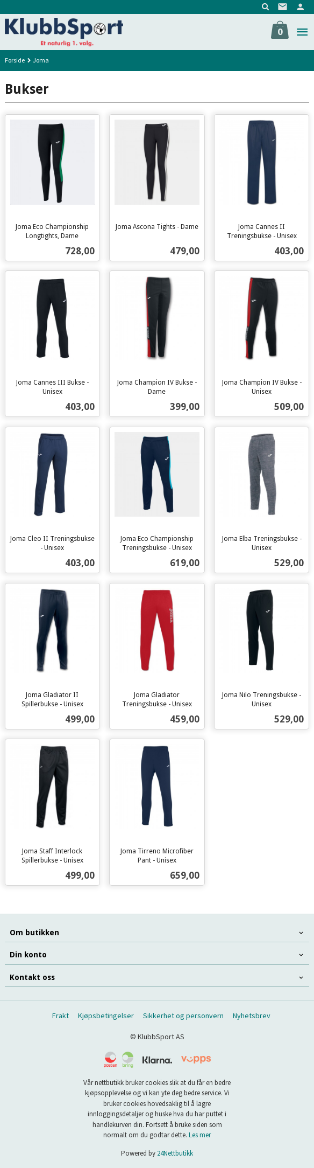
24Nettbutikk (175, 1153)
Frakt (60, 1015)
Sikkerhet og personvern (183, 1015)
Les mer (200, 1134)
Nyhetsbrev (251, 1015)
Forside (15, 60)
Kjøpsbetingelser (106, 1015)
